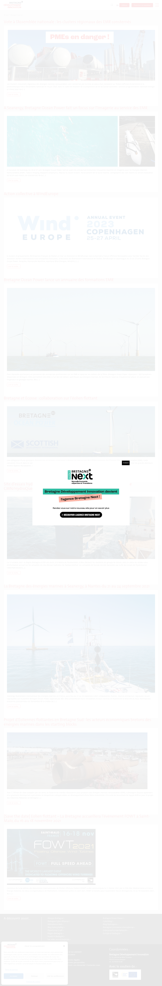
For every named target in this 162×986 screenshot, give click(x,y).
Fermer (126, 463)
